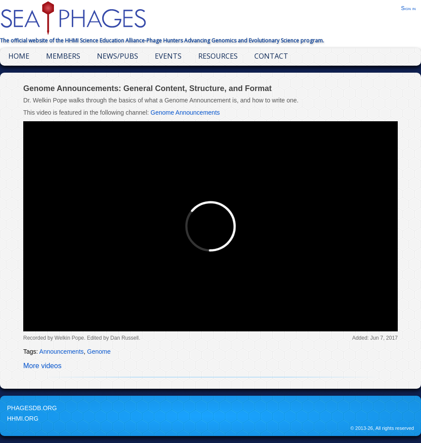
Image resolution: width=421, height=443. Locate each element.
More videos (42, 365)
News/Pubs (117, 56)
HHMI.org (23, 418)
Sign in (408, 8)
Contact (271, 56)
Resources (218, 56)
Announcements (61, 351)
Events (168, 56)
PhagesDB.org (32, 407)
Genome (99, 351)
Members (63, 56)
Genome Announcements (185, 112)
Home (18, 56)
